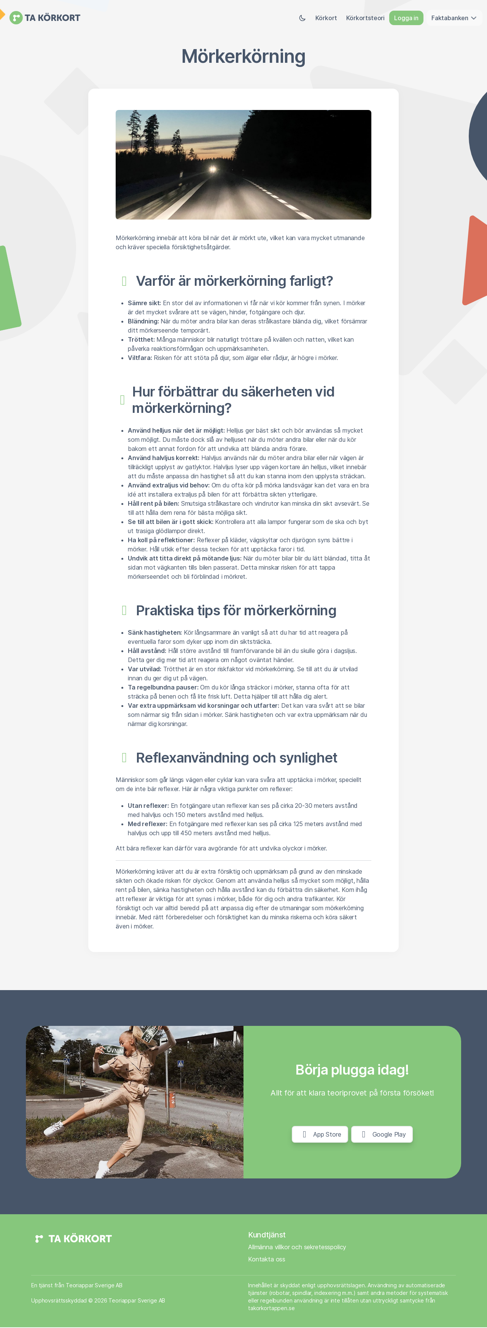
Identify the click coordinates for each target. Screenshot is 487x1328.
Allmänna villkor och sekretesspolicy (297, 1248)
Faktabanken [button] (454, 18)
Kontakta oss (266, 1260)
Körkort (326, 18)
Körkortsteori (365, 18)
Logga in (406, 18)
